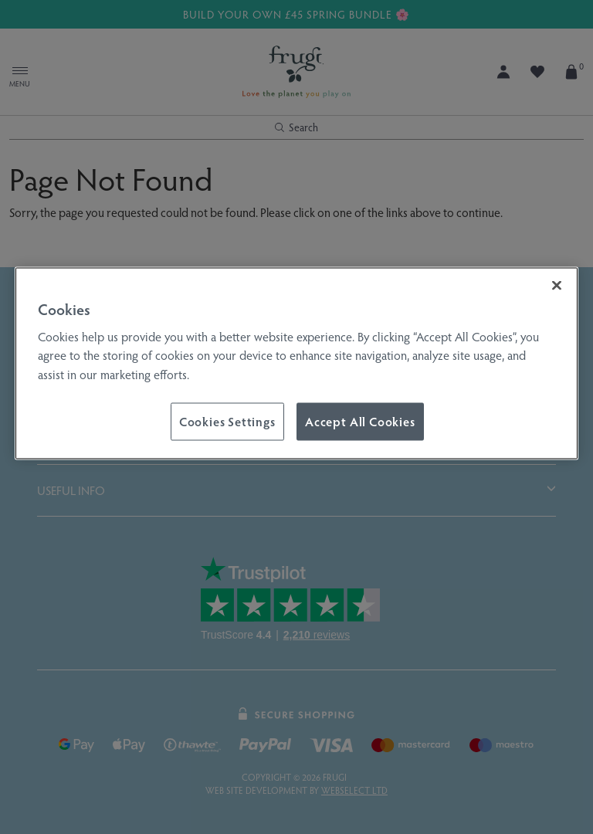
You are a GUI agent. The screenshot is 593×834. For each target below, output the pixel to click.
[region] (296, 363)
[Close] (557, 286)
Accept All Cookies (360, 421)
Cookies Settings (227, 421)
